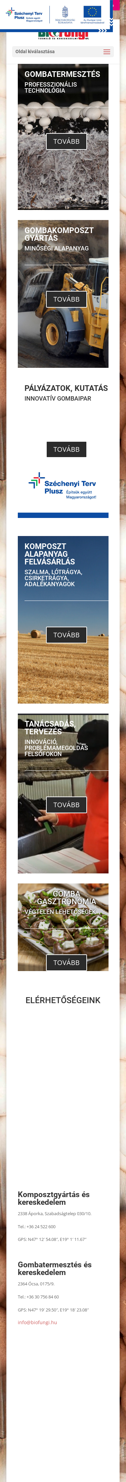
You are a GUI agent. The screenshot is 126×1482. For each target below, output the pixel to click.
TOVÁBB (66, 141)
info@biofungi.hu (37, 1322)
